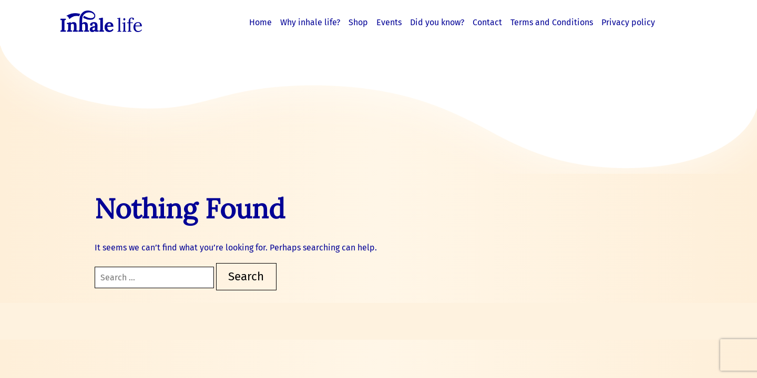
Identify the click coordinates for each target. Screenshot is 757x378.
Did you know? (437, 22)
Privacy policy (628, 22)
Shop (358, 22)
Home (260, 22)
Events (389, 22)
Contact (487, 22)
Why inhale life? (310, 22)
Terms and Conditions (551, 22)
